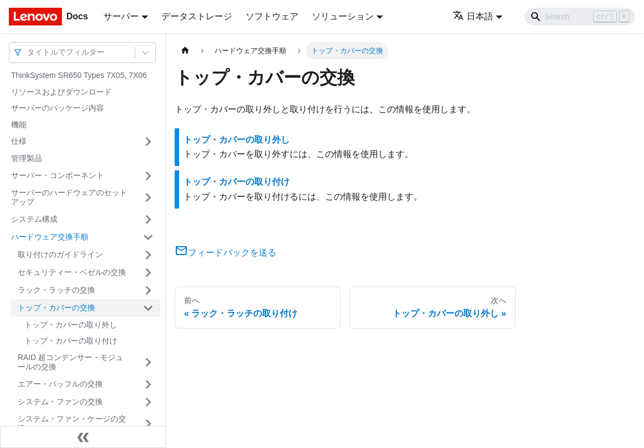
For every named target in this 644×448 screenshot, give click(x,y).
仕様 (19, 141)
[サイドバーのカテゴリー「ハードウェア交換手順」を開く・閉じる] (148, 237)
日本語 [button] (473, 16)
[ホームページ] (185, 50)
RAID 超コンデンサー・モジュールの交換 (70, 362)
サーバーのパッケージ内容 (57, 107)
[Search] (580, 16)
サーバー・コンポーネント (57, 175)
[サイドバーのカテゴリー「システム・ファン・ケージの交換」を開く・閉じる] (148, 424)
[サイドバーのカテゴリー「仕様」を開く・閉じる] (148, 141)
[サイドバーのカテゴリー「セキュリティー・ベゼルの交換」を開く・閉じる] (148, 273)
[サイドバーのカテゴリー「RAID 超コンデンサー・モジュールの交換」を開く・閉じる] (148, 363)
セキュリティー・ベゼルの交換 (72, 272)
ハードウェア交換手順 (49, 236)
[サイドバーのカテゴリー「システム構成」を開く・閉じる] (148, 219)
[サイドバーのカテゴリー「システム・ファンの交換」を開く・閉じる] (148, 402)
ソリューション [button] (343, 16)
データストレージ (196, 16)
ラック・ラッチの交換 (56, 289)
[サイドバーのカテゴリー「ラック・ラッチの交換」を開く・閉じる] (148, 290)
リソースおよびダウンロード (61, 91)
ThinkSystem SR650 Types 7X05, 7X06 (79, 75)
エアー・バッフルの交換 (60, 383)
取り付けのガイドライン (60, 254)
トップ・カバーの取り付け (70, 340)
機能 (19, 124)
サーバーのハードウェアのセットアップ (69, 197)
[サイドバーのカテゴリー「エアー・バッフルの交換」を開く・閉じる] (148, 384)
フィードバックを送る (225, 252)
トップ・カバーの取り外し (70, 324)
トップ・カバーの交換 (56, 307)
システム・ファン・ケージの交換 (72, 423)
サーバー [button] (121, 16)
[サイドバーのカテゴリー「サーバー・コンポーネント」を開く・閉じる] (148, 176)
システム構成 (34, 219)
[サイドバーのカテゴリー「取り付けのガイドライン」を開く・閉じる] (148, 255)
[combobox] (28, 52)
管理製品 (26, 158)
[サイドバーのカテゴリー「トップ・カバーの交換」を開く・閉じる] (148, 308)
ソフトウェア (272, 16)
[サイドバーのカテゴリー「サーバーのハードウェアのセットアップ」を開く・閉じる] (148, 198)
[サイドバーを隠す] (83, 437)
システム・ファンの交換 (60, 401)
